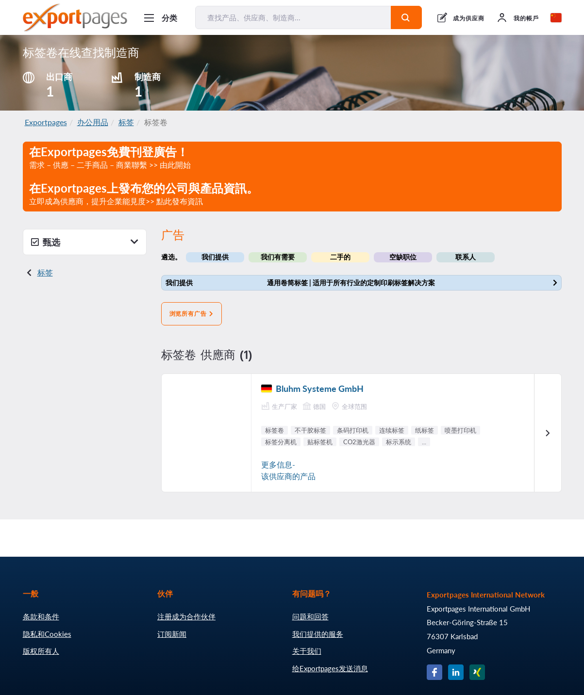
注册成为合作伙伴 (186, 616)
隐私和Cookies (47, 634)
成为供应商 (468, 18)
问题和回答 (310, 616)
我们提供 (215, 257)
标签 (126, 122)
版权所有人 (41, 651)
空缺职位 (403, 257)
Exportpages (46, 122)
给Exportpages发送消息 (330, 668)
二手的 (340, 257)
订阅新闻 (171, 634)
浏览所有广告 (191, 313)
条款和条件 (41, 616)
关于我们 (306, 651)
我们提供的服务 (317, 634)
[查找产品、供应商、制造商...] (293, 17)
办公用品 (92, 122)
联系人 (465, 257)
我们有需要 (278, 257)
